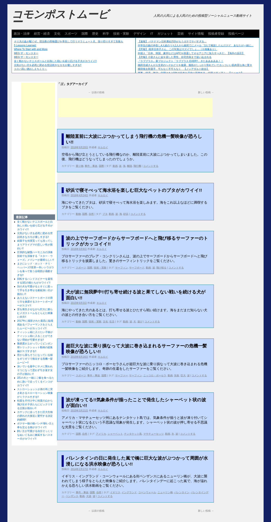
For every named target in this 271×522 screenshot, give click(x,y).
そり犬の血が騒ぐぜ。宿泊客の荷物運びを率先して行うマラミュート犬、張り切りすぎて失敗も (68, 41)
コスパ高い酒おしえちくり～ (30, 68)
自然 (91, 213)
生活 (111, 321)
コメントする (150, 165)
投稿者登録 (216, 33)
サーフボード (136, 267)
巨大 (183, 375)
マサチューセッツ (153, 433)
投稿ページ (236, 33)
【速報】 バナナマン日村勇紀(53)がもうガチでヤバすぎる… (172, 41)
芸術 (180, 33)
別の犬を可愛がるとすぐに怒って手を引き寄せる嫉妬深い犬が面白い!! (35, 290)
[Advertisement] (135, 107)
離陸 (129, 165)
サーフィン (121, 267)
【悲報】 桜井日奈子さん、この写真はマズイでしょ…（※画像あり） (177, 49)
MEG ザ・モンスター (26, 53)
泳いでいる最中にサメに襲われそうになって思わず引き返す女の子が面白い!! (35, 370)
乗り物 (79, 165)
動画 (115, 165)
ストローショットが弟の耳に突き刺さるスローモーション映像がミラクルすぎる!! (35, 393)
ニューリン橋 (165, 492)
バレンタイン (181, 492)
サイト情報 (196, 33)
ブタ (105, 213)
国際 (85, 33)
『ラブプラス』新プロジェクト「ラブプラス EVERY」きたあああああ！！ (180, 61)
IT (151, 33)
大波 (88, 496)
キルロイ (103, 147)
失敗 (176, 375)
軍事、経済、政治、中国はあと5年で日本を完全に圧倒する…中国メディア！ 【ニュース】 (190, 72)
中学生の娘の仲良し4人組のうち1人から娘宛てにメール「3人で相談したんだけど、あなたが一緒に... (195, 45)
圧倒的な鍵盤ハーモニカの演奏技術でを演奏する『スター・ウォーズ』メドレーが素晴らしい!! (35, 256)
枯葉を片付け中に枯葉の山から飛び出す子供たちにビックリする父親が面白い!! (35, 404)
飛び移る (161, 267)
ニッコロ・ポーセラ (154, 375)
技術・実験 (121, 33)
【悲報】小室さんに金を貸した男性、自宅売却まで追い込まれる (175, 57)
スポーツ (71, 33)
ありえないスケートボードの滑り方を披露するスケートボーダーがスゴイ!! (35, 301)
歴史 (95, 33)
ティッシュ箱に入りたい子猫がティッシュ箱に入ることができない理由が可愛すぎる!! (35, 336)
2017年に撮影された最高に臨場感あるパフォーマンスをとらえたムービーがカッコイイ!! (35, 324)
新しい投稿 (206, 92)
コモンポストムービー (60, 18)
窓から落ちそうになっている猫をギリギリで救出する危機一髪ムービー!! (35, 358)
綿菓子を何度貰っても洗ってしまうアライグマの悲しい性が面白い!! (35, 244)
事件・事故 (91, 165)
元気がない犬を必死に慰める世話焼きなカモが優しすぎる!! (48, 65)
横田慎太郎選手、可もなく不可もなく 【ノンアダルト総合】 (173, 68)
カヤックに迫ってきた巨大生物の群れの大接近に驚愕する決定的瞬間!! (35, 416)
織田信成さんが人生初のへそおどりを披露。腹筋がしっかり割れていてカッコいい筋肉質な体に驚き (195, 65)
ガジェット (165, 33)
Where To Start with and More (31, 49)
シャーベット (115, 433)
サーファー (121, 375)
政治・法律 (22, 33)
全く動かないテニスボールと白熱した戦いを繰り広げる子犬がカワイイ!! (55, 61)
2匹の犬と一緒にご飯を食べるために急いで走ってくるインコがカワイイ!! (35, 381)
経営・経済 (42, 33)
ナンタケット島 (133, 433)
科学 (106, 33)
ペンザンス (72, 496)
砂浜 (125, 213)
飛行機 (137, 165)
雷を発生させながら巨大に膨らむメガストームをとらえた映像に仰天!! (35, 313)
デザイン (139, 33)
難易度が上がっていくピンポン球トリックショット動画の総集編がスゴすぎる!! (35, 347)
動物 (78, 213)
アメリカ (101, 433)
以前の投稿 (96, 92)
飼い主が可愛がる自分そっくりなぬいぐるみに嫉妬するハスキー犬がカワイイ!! (35, 435)
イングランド (129, 492)
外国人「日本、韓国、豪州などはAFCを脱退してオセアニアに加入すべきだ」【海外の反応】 (191, 53)
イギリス (115, 492)
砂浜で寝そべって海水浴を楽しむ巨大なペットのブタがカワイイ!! (134, 190)
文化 (57, 33)
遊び (139, 321)
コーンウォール (147, 492)
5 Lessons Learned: (25, 45)
